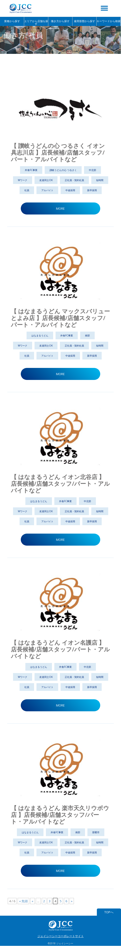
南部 (87, 335)
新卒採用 (92, 190)
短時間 (99, 180)
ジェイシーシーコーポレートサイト (60, 936)
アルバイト (47, 190)
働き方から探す (60, 21)
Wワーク (22, 180)
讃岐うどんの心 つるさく (63, 170)
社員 (26, 190)
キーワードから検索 (109, 21)
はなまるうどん (39, 335)
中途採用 (70, 190)
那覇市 (96, 832)
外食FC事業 (31, 170)
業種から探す (12, 21)
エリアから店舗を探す (36, 22)
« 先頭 (23, 901)
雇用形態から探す (84, 21)
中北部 (92, 170)
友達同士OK (46, 180)
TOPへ (109, 912)
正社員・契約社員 (74, 180)
